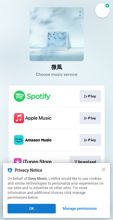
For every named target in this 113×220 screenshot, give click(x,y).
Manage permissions (80, 209)
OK (31, 209)
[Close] (103, 169)
